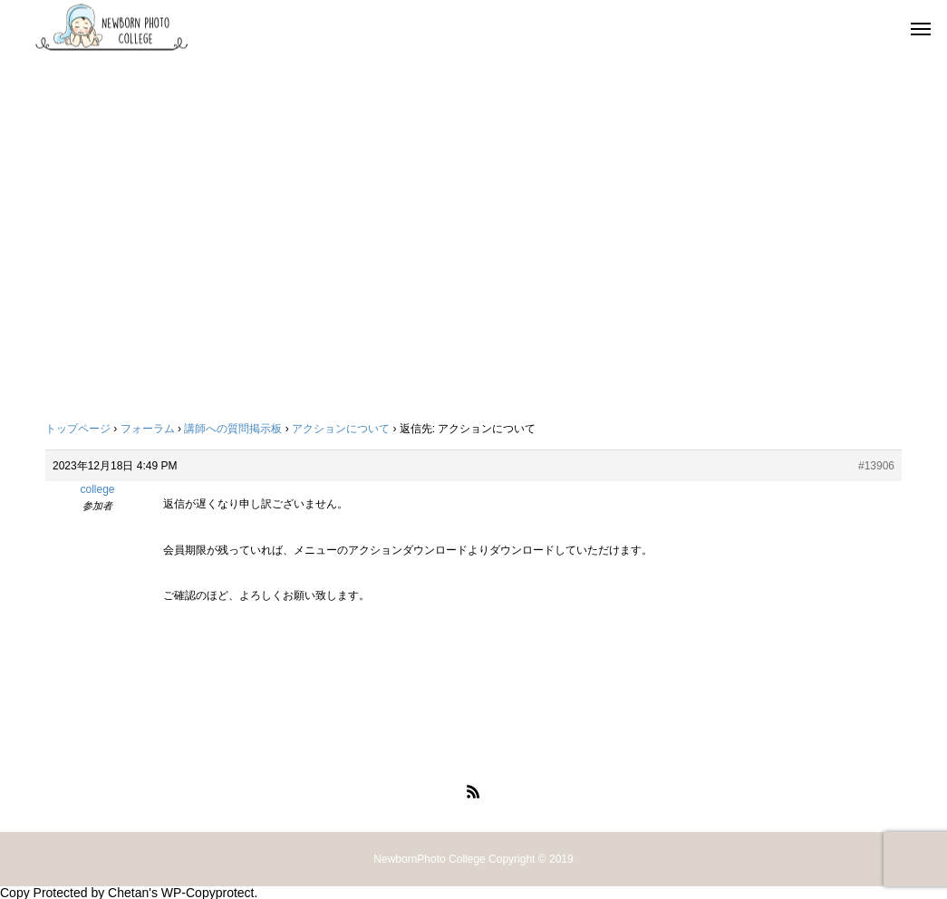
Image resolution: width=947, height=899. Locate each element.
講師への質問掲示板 (233, 428)
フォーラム (148, 428)
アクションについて (341, 428)
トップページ (78, 428)
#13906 (876, 465)
